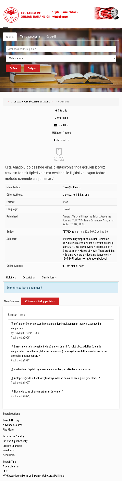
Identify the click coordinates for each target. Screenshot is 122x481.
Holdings (11, 277)
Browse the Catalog (14, 436)
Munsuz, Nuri (70, 194)
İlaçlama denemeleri (97, 254)
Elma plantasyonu (83, 246)
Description (29, 277)
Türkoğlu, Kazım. (72, 187)
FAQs (5, 471)
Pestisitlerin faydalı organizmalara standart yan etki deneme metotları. (53, 369)
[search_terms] (61, 49)
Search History (11, 420)
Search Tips (9, 461)
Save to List (61, 140)
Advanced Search (12, 425)
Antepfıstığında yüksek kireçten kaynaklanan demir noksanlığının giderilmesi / (57, 378)
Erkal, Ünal (84, 194)
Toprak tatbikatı (106, 250)
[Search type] (61, 58)
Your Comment (12, 301)
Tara (13, 68)
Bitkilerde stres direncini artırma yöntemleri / (38, 391)
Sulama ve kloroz (74, 254)
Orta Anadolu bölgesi (95, 258)
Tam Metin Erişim (73, 265)
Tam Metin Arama (30, 36)
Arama (10, 36)
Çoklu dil (51, 36)
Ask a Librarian (11, 466)
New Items (9, 450)
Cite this (61, 110)
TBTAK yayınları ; (71, 231)
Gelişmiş (32, 68)
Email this (61, 125)
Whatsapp (61, 117)
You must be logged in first (40, 301)
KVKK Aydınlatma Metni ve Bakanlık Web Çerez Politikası (34, 475)
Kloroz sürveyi (88, 250)
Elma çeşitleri (70, 250)
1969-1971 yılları (72, 258)
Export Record (61, 132)
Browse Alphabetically (15, 441)
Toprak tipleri (103, 246)
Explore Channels (12, 445)
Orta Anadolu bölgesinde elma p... (32, 101)
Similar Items (49, 277)
